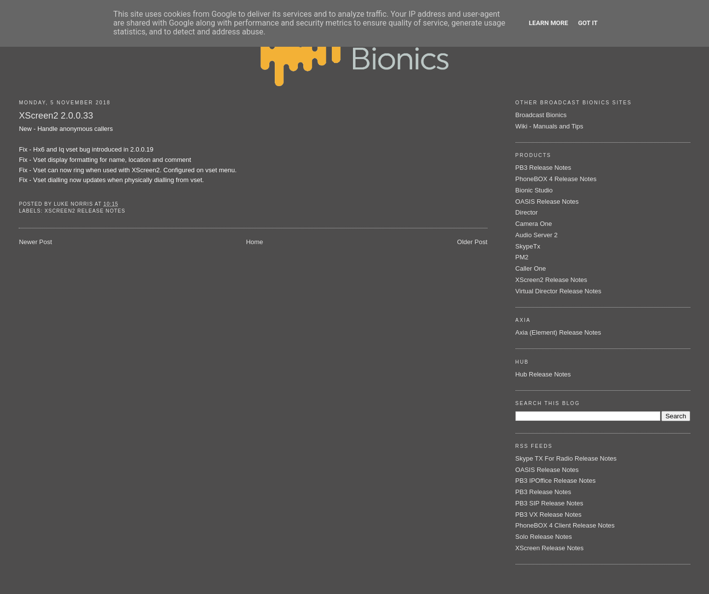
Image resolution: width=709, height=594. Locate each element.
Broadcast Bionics (541, 115)
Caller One (531, 268)
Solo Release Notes (544, 536)
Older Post (472, 242)
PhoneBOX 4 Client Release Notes (565, 525)
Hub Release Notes (543, 374)
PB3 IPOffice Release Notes (556, 480)
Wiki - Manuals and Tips (549, 126)
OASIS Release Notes (547, 201)
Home (254, 242)
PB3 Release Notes (543, 167)
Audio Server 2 (537, 235)
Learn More (548, 23)
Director (527, 212)
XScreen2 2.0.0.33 (56, 116)
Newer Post (35, 242)
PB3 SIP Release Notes (549, 503)
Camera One (534, 223)
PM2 (522, 257)
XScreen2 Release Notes (84, 211)
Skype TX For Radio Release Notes (566, 458)
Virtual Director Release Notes (559, 291)
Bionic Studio (534, 190)
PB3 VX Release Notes (548, 514)
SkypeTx (528, 246)
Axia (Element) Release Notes (558, 332)
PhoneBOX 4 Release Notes (556, 179)
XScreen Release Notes (550, 548)
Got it (588, 23)
